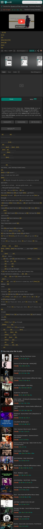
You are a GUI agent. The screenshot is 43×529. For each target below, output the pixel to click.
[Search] (40, 2)
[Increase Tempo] (14, 51)
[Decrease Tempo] (2, 51)
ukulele (15, 72)
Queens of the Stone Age (19, 6)
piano (9, 72)
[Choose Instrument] (19, 72)
